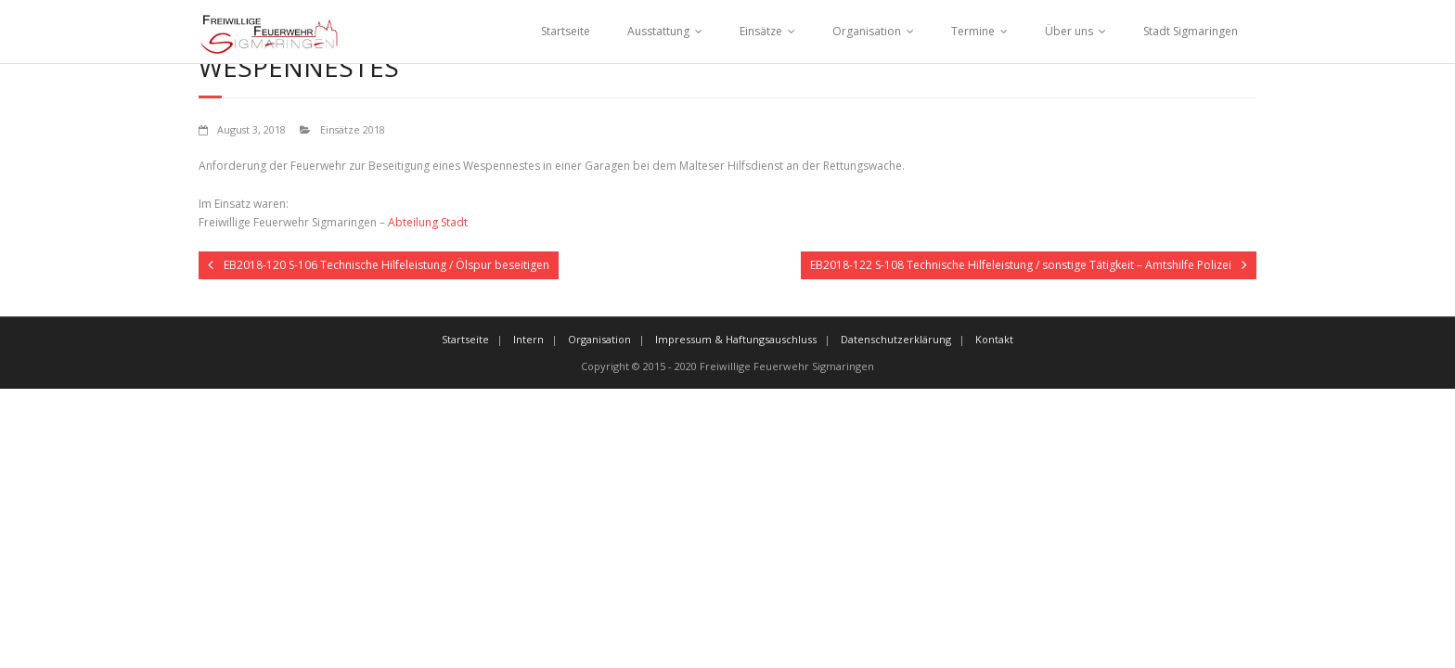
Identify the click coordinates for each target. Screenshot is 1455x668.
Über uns (1069, 31)
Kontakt (994, 339)
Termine (973, 31)
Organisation (866, 31)
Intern (528, 339)
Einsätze (761, 31)
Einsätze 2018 (352, 129)
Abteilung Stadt (428, 222)
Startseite (565, 31)
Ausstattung (658, 31)
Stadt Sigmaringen (1190, 31)
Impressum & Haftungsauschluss (736, 339)
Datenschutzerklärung (896, 339)
